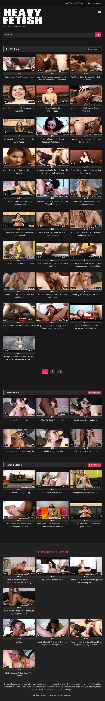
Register (97, 3)
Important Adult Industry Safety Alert (52, 552)
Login (89, 3)
